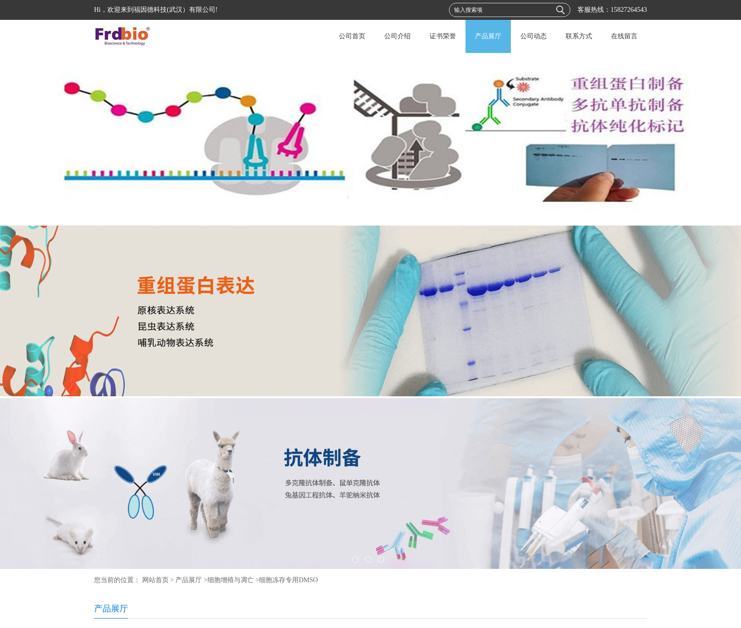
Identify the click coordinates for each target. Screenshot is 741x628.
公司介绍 (397, 36)
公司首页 (352, 36)
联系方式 (579, 36)
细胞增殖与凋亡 (230, 580)
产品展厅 (488, 36)
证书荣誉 (443, 36)
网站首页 (155, 580)
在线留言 (624, 36)
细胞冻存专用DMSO (288, 580)
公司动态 (533, 36)
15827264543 (629, 9)
